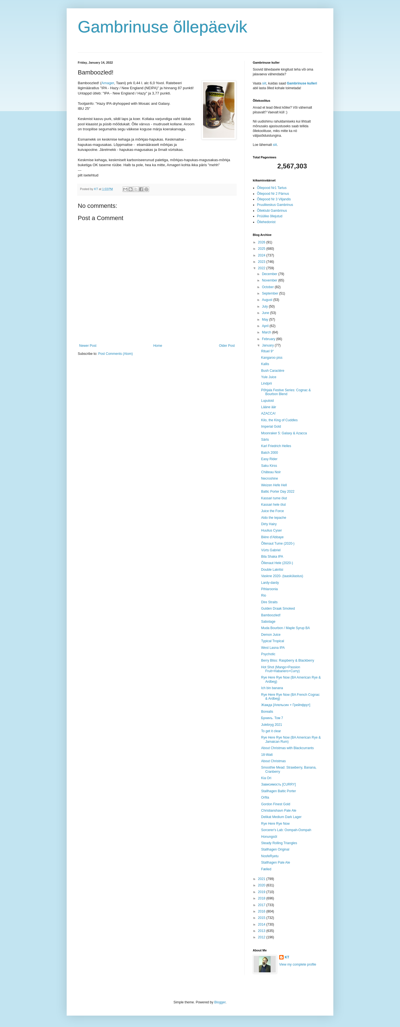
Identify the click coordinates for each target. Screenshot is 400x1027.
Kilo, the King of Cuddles (279, 420)
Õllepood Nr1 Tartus (272, 188)
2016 (262, 911)
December (270, 274)
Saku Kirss (269, 466)
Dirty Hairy (269, 524)
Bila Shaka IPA (272, 557)
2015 (262, 918)
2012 (262, 937)
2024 (262, 255)
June (266, 313)
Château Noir (271, 472)
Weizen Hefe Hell (274, 485)
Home (157, 346)
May (265, 319)
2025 (262, 249)
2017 (262, 905)
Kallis (265, 364)
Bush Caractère (272, 371)
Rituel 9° (267, 351)
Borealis (267, 712)
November (270, 280)
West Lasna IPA (273, 648)
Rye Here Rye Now (275, 824)
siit (264, 83)
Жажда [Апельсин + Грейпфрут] (285, 705)
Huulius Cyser (271, 530)
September (270, 293)
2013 (262, 931)
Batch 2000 (269, 453)
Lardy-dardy (270, 583)
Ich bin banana (272, 688)
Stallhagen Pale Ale (275, 862)
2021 (262, 879)
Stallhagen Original (275, 849)
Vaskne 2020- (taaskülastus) (282, 576)
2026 (262, 242)
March (267, 332)
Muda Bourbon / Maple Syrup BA (285, 628)
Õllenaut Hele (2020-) (277, 563)
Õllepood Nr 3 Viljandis (274, 199)
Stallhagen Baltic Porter (278, 791)
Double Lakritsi (272, 570)
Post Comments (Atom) (115, 354)
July (265, 306)
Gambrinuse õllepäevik (162, 27)
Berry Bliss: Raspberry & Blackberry (287, 660)
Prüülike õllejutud (269, 216)
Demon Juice (271, 635)
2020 (262, 885)
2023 (262, 262)
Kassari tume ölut (274, 498)
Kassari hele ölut (273, 505)
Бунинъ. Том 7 (272, 718)
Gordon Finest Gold (275, 804)
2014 (262, 924)
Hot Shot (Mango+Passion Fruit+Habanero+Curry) (280, 669)
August (267, 300)
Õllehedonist (266, 222)
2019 (262, 892)
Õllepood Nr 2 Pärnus (273, 194)
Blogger (220, 1002)
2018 (262, 898)
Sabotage (268, 622)
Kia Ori (266, 778)
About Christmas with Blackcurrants (287, 748)
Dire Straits (269, 602)
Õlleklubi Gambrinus (272, 211)
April (265, 326)
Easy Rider (269, 459)
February (269, 339)
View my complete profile (297, 964)
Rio (263, 595)
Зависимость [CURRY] (278, 784)
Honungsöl (269, 837)
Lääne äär (268, 407)
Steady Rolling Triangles (279, 843)
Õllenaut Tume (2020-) (277, 543)
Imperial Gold (271, 426)
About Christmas (273, 761)
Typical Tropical (272, 641)
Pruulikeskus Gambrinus (275, 205)
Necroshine (269, 478)
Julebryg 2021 (271, 725)
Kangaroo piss (271, 358)
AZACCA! (268, 413)
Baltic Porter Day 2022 (277, 491)
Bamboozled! (271, 615)
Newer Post (87, 346)
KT (287, 957)
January (268, 345)
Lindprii (266, 383)
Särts (265, 440)
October (268, 287)
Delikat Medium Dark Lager (281, 817)
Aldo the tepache (273, 518)
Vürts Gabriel (271, 550)
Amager (107, 83)
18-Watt (267, 755)
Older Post (227, 346)
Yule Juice (268, 377)
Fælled (266, 869)
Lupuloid (267, 401)
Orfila (265, 797)
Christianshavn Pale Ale (278, 810)
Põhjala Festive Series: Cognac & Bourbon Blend (286, 392)
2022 (262, 268)
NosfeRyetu (270, 856)
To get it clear (271, 731)
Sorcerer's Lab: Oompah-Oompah (286, 830)
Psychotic (268, 654)
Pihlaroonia (269, 589)
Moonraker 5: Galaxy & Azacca (284, 433)
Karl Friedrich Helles (276, 446)
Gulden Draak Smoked (278, 608)
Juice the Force (272, 511)
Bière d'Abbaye (272, 537)
